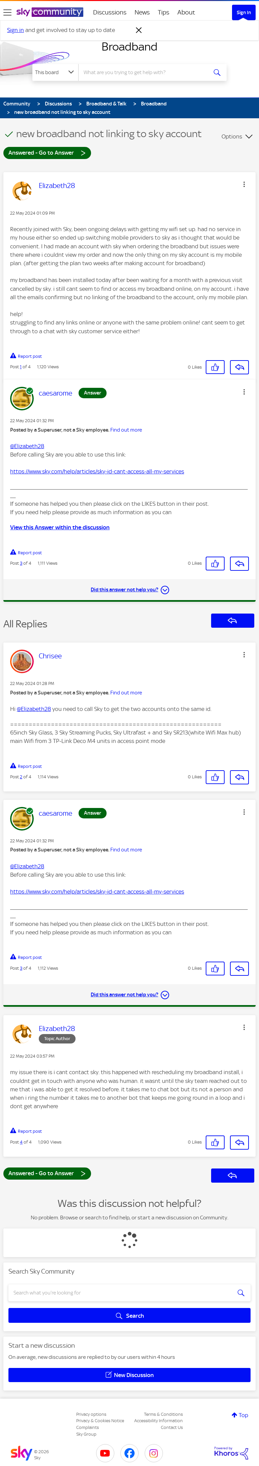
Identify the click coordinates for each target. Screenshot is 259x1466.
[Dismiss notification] (139, 30)
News (142, 12)
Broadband (129, 46)
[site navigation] (7, 12)
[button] (244, 184)
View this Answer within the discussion (60, 527)
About (186, 12)
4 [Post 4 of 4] (21, 1142)
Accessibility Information (158, 1420)
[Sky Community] (50, 12)
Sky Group (86, 1434)
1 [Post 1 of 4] (21, 366)
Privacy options (91, 1414)
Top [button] (243, 1415)
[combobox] (145, 72)
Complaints (87, 1427)
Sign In (244, 12)
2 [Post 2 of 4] (21, 776)
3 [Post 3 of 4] (21, 563)
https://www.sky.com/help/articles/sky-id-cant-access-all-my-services (97, 471)
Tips (163, 12)
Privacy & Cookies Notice (100, 1420)
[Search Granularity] (55, 72)
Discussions (109, 12)
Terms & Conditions (163, 1414)
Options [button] (232, 136)
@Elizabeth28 (27, 446)
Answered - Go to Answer (47, 152)
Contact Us (172, 1427)
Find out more (126, 430)
